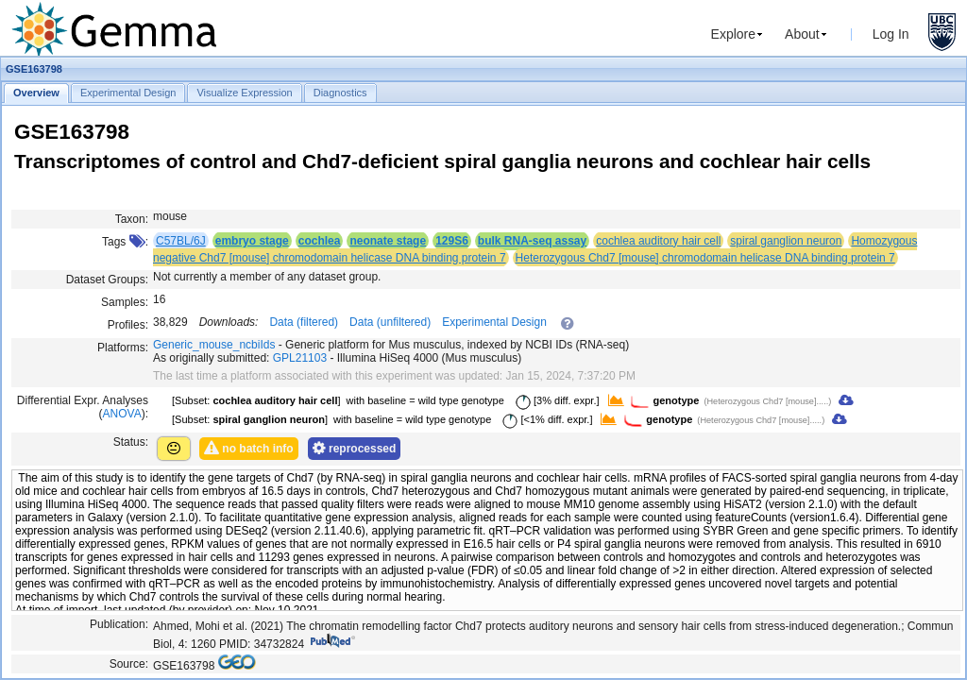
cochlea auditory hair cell (658, 240)
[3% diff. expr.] (554, 400)
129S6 (451, 240)
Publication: (119, 624)
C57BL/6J (181, 240)
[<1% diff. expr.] (544, 419)
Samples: (124, 302)
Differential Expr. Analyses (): (82, 407)
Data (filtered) (303, 322)
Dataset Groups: (107, 279)
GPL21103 (300, 358)
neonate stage (387, 240)
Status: (130, 442)
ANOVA (122, 413)
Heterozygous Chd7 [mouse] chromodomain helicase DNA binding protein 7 (705, 257)
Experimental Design (494, 322)
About (802, 34)
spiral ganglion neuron (785, 240)
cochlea (319, 240)
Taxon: (131, 219)
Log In (891, 34)
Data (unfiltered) (390, 322)
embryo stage (252, 240)
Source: (129, 664)
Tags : (125, 241)
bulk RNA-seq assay (532, 240)
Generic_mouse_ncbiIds (214, 344)
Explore (733, 34)
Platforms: (122, 347)
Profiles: (128, 325)
